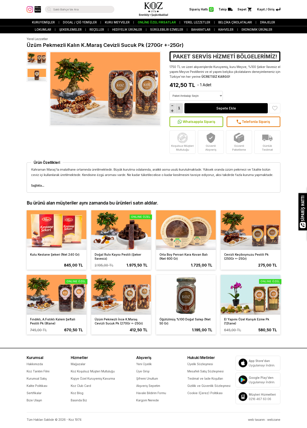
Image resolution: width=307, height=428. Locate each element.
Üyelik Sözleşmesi (200, 364)
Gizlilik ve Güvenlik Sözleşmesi (208, 386)
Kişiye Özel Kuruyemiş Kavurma (93, 378)
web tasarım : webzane (264, 419)
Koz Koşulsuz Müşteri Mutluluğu (93, 371)
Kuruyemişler (43, 22)
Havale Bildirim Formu (151, 393)
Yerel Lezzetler (197, 22)
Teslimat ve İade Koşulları (205, 378)
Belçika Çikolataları (235, 22)
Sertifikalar (34, 393)
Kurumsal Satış (37, 378)
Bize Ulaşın (34, 400)
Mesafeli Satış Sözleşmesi (205, 371)
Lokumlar (43, 29)
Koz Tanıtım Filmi (38, 371)
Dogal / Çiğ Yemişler (80, 22)
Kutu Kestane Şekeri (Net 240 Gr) (55, 254)
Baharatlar (200, 29)
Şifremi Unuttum (147, 378)
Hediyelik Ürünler (127, 29)
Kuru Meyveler (117, 22)
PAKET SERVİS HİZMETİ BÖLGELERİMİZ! (225, 56)
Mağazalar (78, 364)
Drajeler (267, 22)
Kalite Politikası (37, 386)
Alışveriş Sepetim (148, 386)
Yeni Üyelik (144, 364)
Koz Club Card (81, 386)
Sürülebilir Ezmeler (166, 29)
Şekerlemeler (70, 29)
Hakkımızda (35, 364)
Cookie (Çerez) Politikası (205, 393)
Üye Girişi (142, 371)
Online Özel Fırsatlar (157, 22)
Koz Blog (77, 393)
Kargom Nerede (147, 400)
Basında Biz (79, 400)
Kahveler (225, 29)
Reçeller (97, 29)
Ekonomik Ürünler (257, 29)
